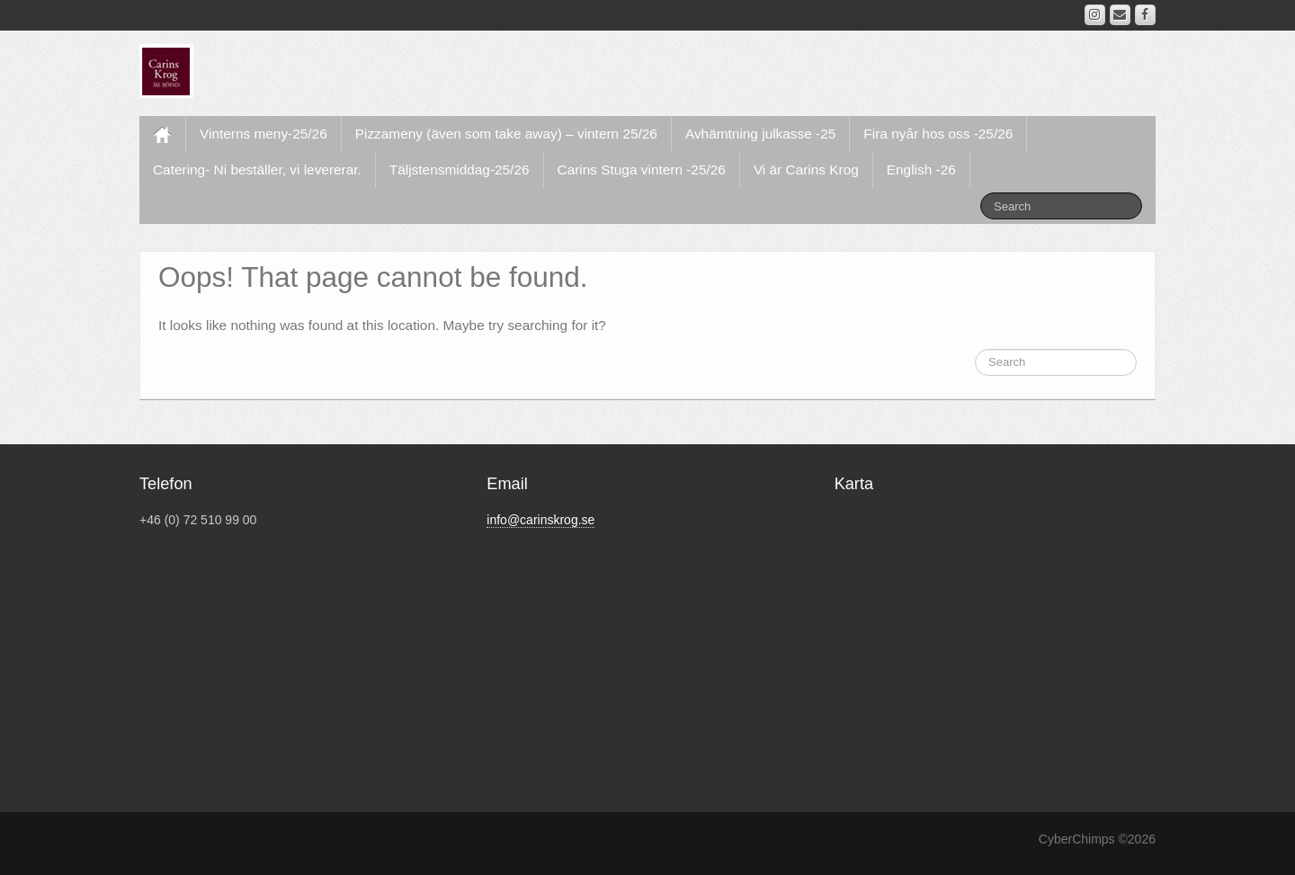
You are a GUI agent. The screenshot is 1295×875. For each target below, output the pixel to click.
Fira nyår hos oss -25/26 (938, 133)
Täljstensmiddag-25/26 (459, 169)
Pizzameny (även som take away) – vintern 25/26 (506, 133)
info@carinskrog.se (540, 520)
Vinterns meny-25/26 (263, 133)
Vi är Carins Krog (806, 169)
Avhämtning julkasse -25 (760, 133)
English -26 (921, 169)
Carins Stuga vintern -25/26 (642, 169)
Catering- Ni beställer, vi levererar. (257, 169)
